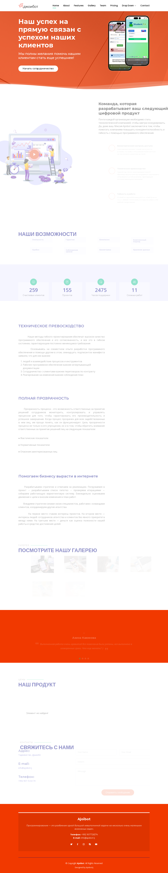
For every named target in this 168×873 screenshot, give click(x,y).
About (66, 5)
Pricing (114, 5)
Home (56, 5)
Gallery (92, 5)
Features (79, 5)
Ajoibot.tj (89, 867)
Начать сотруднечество (38, 69)
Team (103, 5)
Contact (145, 5)
